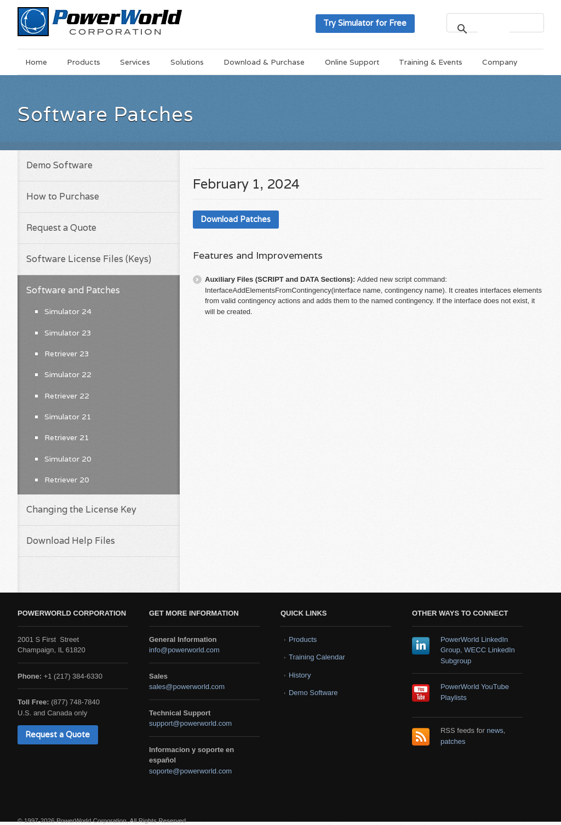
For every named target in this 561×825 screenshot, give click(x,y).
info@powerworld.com (184, 650)
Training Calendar (317, 657)
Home (36, 62)
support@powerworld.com (190, 723)
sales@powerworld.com (187, 686)
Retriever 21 (66, 437)
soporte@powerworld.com (190, 771)
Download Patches (236, 219)
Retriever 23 (66, 354)
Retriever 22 (66, 396)
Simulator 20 (67, 459)
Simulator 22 (67, 374)
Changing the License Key (81, 509)
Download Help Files (70, 541)
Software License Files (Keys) (88, 259)
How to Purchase (62, 196)
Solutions (187, 62)
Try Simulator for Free (365, 23)
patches (453, 741)
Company (499, 62)
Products (83, 62)
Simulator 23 (67, 333)
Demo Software (59, 165)
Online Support (352, 62)
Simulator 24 (67, 311)
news (495, 730)
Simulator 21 (67, 417)
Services (135, 62)
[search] (494, 29)
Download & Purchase (264, 62)
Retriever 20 (66, 480)
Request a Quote (61, 228)
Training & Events (430, 62)
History (300, 675)
